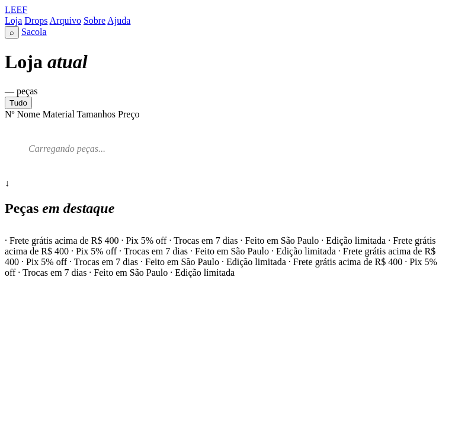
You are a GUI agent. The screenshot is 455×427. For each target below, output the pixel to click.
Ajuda (118, 20)
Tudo (18, 102)
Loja (13, 20)
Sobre (94, 20)
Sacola (34, 32)
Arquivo (65, 20)
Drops (35, 20)
